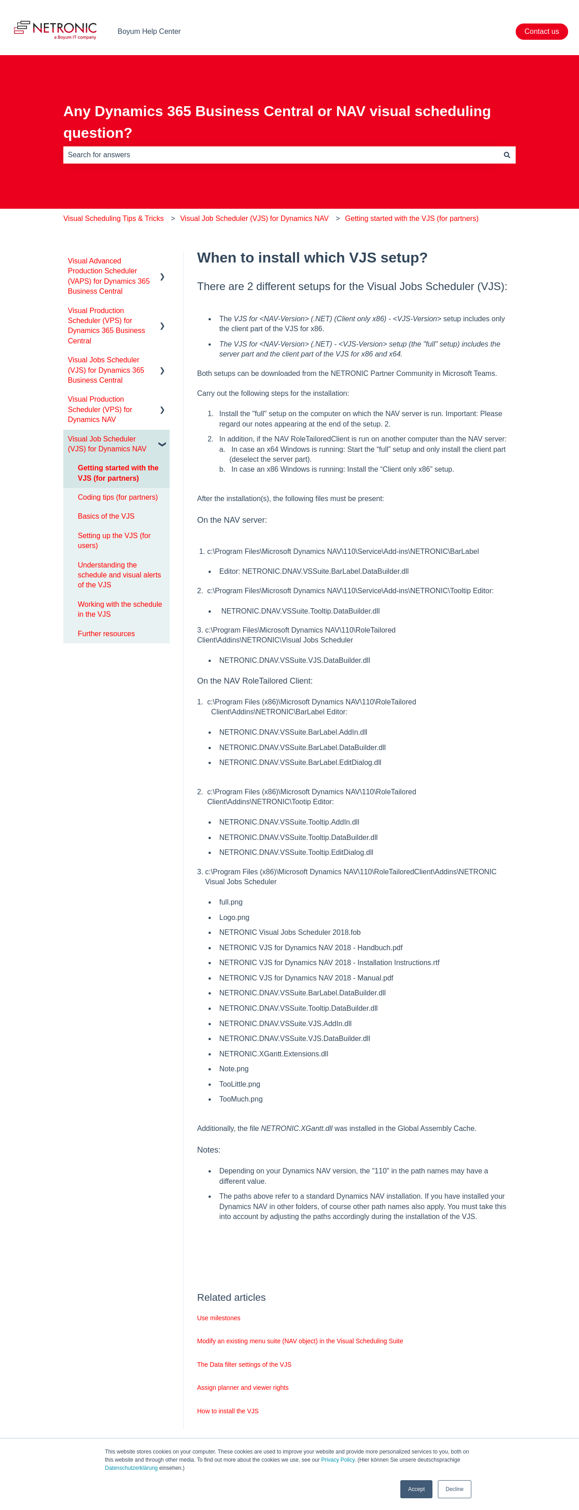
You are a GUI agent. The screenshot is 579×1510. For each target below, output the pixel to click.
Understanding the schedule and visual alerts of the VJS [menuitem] (119, 575)
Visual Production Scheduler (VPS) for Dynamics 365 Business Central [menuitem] (106, 326)
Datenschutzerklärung (131, 1468)
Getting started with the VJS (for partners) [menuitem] (118, 473)
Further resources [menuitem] (106, 634)
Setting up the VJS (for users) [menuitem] (114, 540)
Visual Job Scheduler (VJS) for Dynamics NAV (254, 218)
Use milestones (219, 1318)
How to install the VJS (228, 1411)
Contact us (542, 31)
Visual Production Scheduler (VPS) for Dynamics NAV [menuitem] (100, 409)
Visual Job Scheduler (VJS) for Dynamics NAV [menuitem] (107, 444)
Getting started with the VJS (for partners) (412, 218)
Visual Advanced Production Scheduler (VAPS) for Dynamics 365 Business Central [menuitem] (109, 276)
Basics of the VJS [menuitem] (106, 516)
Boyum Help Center (149, 31)
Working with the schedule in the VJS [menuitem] (120, 609)
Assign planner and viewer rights (243, 1387)
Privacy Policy (338, 1460)
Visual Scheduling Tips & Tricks (113, 218)
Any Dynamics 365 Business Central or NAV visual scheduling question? (277, 122)
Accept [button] (416, 1489)
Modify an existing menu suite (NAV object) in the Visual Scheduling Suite (300, 1341)
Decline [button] (455, 1489)
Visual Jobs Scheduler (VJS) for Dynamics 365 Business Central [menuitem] (106, 370)
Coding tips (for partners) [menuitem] (118, 497)
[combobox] (280, 155)
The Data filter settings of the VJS (244, 1364)
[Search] (507, 155)
